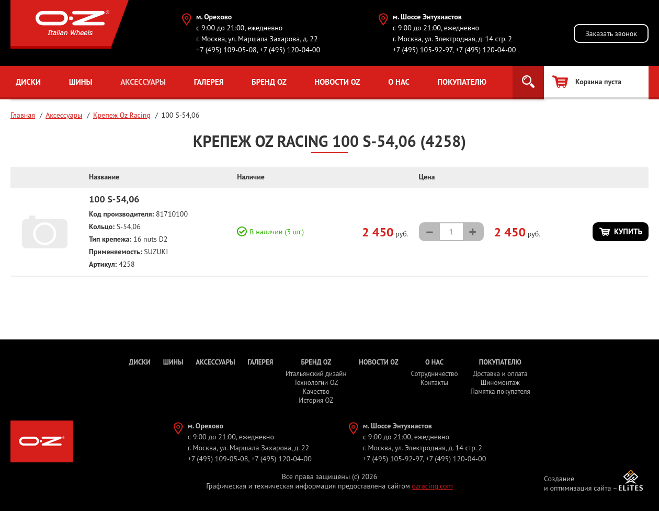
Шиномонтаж (500, 382)
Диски (28, 82)
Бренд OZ (269, 82)
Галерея (209, 82)
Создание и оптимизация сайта (577, 483)
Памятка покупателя (500, 391)
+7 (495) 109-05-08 (226, 49)
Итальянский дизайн (316, 373)
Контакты (434, 382)
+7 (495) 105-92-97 (422, 49)
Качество (316, 391)
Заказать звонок (611, 33)
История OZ (316, 400)
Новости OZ (337, 82)
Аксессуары (143, 82)
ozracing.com (432, 486)
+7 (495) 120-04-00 (289, 49)
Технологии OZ (316, 382)
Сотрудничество (434, 373)
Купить (628, 231)
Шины (81, 82)
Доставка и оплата (500, 373)
